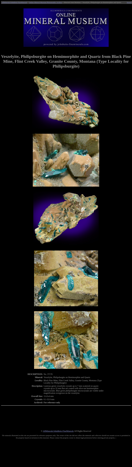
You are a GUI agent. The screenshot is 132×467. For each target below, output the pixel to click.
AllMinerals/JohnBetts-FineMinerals (14, 2)
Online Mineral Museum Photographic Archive (45, 2)
